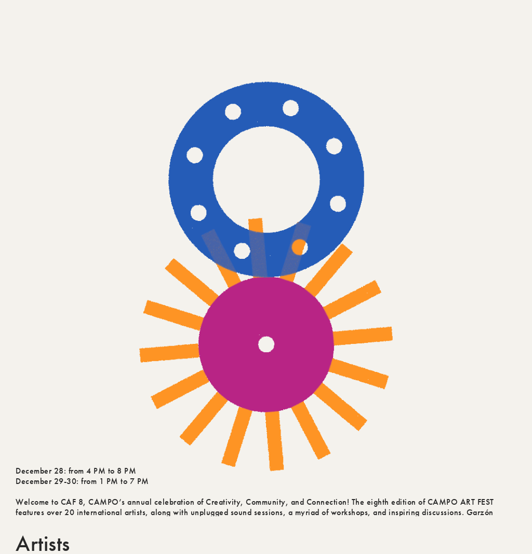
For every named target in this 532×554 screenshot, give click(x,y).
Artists (43, 534)
